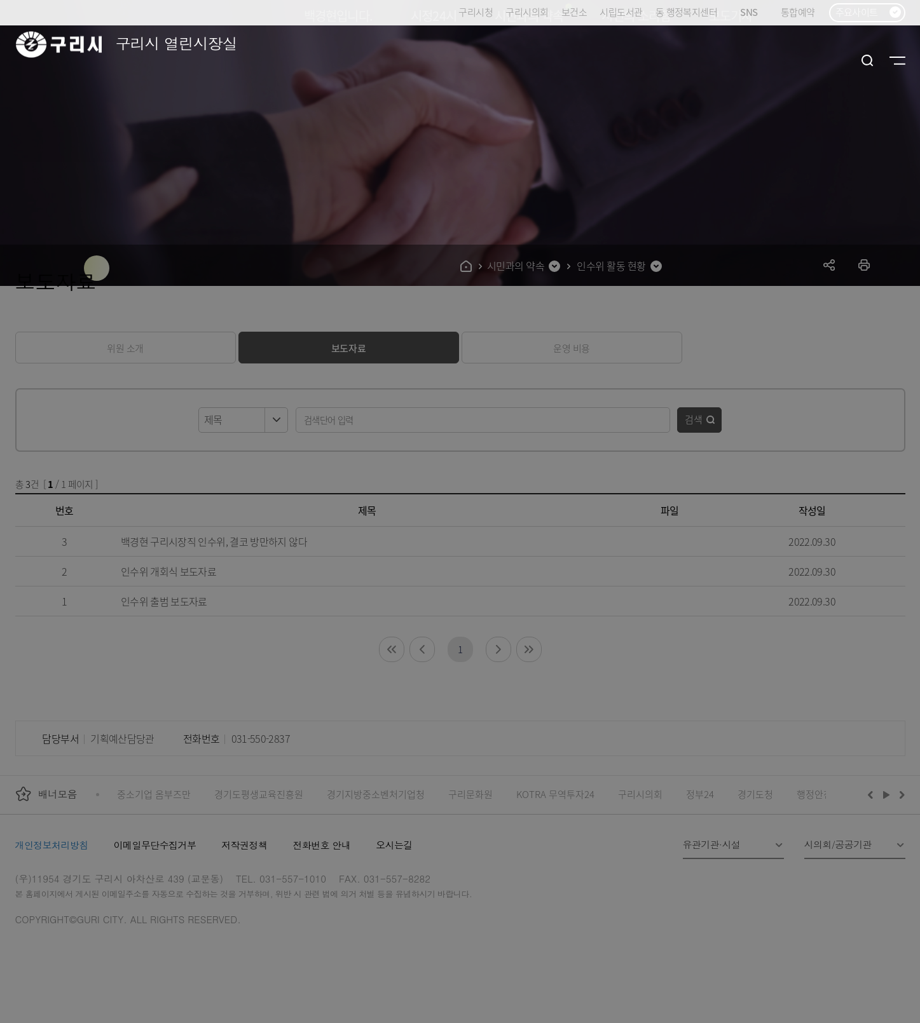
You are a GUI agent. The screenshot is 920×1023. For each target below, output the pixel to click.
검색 (694, 419)
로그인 (837, 60)
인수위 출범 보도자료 (164, 601)
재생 (886, 794)
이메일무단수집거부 (155, 844)
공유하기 (829, 264)
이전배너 (873, 794)
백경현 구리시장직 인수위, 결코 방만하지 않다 (214, 541)
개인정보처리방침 (51, 844)
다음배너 (900, 794)
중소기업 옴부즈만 (154, 794)
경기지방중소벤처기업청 (376, 794)
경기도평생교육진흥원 (258, 794)
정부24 (700, 794)
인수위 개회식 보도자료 (168, 571)
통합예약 (798, 11)
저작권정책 (244, 844)
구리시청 (475, 11)
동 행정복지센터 (686, 11)
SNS (753, 12)
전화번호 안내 (321, 844)
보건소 (574, 11)
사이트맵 (897, 60)
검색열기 (867, 60)
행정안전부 (819, 794)
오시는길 (394, 844)
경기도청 (755, 794)
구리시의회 (526, 11)
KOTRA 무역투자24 (555, 794)
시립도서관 (621, 11)
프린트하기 (864, 264)
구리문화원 (470, 794)
